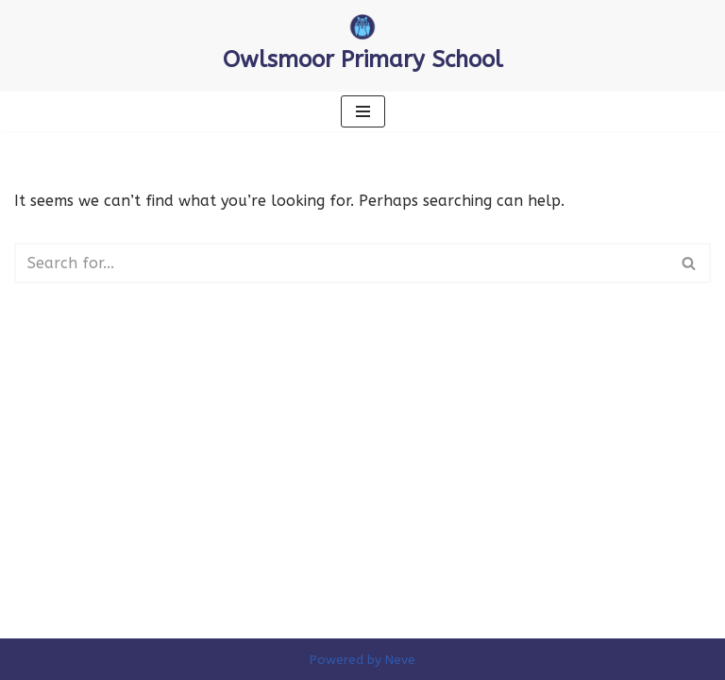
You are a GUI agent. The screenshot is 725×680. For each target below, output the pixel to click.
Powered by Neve (362, 660)
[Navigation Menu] (363, 111)
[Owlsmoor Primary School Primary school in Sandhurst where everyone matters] (363, 45)
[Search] (341, 263)
